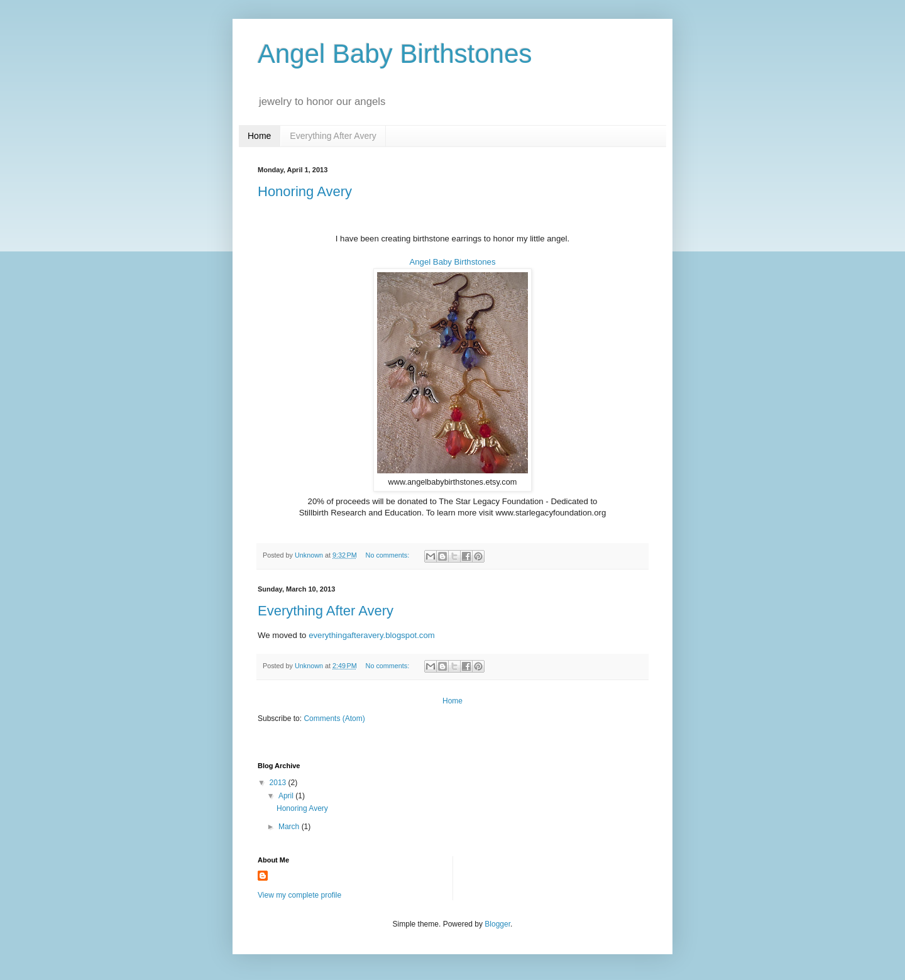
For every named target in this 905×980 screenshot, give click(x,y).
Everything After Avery (333, 136)
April (286, 795)
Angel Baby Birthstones (452, 262)
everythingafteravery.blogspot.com (372, 635)
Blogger (497, 924)
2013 (279, 782)
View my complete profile (299, 895)
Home (259, 136)
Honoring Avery (305, 191)
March (290, 826)
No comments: (389, 555)
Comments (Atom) (334, 718)
